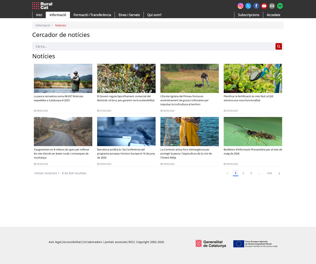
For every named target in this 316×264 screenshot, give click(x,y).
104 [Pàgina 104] (269, 173)
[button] (39, 15)
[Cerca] (153, 46)
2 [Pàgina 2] (243, 173)
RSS (131, 242)
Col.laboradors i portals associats (104, 242)
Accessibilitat (72, 242)
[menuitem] (92, 15)
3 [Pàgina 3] (251, 173)
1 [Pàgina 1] (235, 173)
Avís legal (55, 242)
